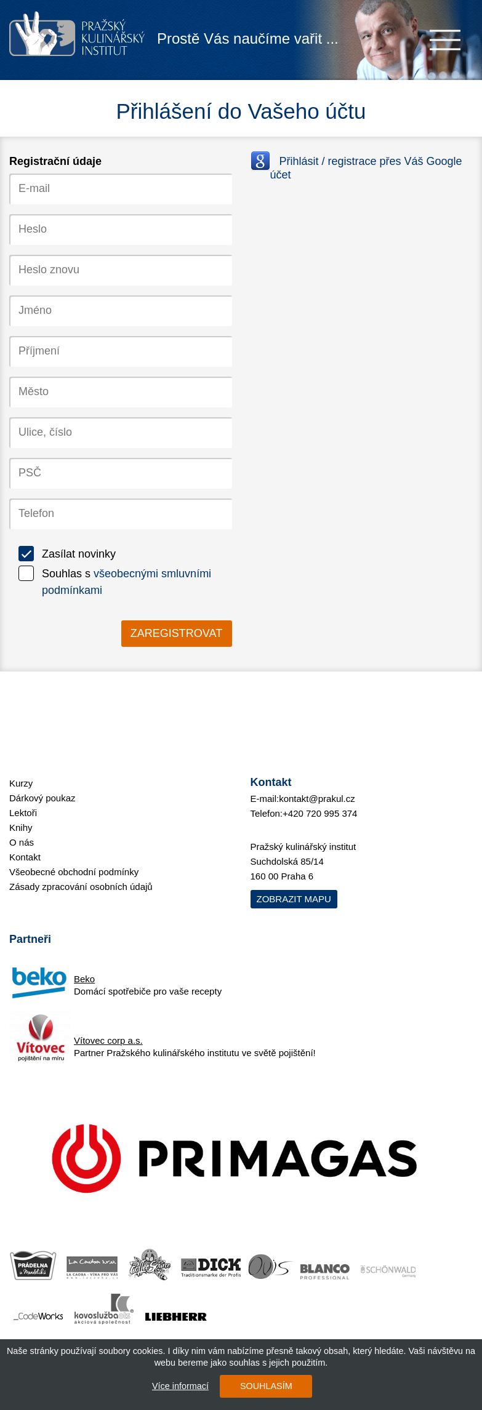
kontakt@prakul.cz (317, 798)
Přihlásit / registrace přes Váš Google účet (366, 168)
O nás (21, 842)
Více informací (180, 1386)
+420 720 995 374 (320, 813)
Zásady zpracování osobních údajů (81, 886)
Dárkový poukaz (42, 798)
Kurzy (21, 783)
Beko (84, 979)
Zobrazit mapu (294, 899)
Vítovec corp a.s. (108, 1040)
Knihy (21, 827)
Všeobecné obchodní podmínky (74, 872)
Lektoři (23, 812)
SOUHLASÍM (266, 1386)
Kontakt (25, 857)
